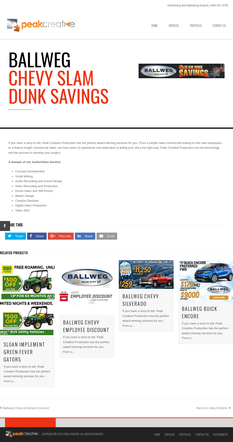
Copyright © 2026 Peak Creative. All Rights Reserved (72, 434)
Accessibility (220, 434)
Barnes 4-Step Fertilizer (213, 408)
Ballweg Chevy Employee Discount (86, 326)
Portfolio (185, 434)
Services (170, 434)
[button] (15, 236)
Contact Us (202, 434)
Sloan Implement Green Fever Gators (24, 352)
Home (157, 434)
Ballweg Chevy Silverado (140, 299)
